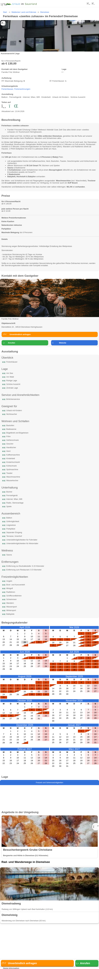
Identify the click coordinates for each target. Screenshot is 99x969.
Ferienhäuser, (7, 89)
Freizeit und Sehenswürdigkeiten (49, 782)
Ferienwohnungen (22, 89)
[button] (97, 37)
